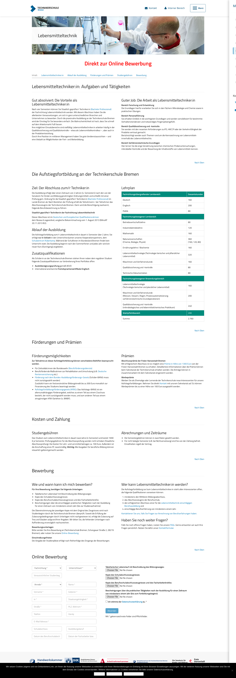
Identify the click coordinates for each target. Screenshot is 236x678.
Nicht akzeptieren (114, 674)
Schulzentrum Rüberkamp (43, 240)
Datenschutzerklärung (132, 601)
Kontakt (163, 383)
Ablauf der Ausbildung (76, 75)
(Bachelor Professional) (101, 109)
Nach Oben (199, 162)
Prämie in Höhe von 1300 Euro (177, 363)
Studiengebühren (124, 75)
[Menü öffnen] (198, 8)
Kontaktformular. (166, 527)
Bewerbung (141, 75)
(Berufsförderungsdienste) (80, 368)
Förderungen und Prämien (101, 75)
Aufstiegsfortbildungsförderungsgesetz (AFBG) (55, 389)
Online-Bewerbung (70, 533)
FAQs (172, 524)
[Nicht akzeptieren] (232, 670)
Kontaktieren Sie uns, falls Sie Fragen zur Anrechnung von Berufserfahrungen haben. (159, 513)
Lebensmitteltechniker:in (52, 75)
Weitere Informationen (133, 674)
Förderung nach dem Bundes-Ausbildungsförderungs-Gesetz (62, 377)
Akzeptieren (99, 674)
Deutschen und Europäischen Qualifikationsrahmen (76, 217)
